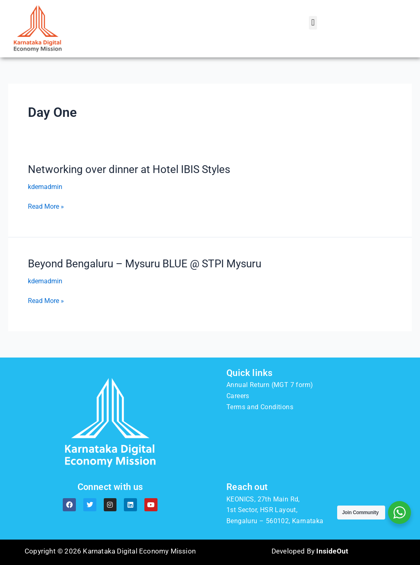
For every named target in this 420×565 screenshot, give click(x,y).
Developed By (310, 551)
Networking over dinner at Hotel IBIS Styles (129, 169)
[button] (313, 23)
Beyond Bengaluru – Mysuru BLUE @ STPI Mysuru (144, 263)
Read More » (46, 206)
